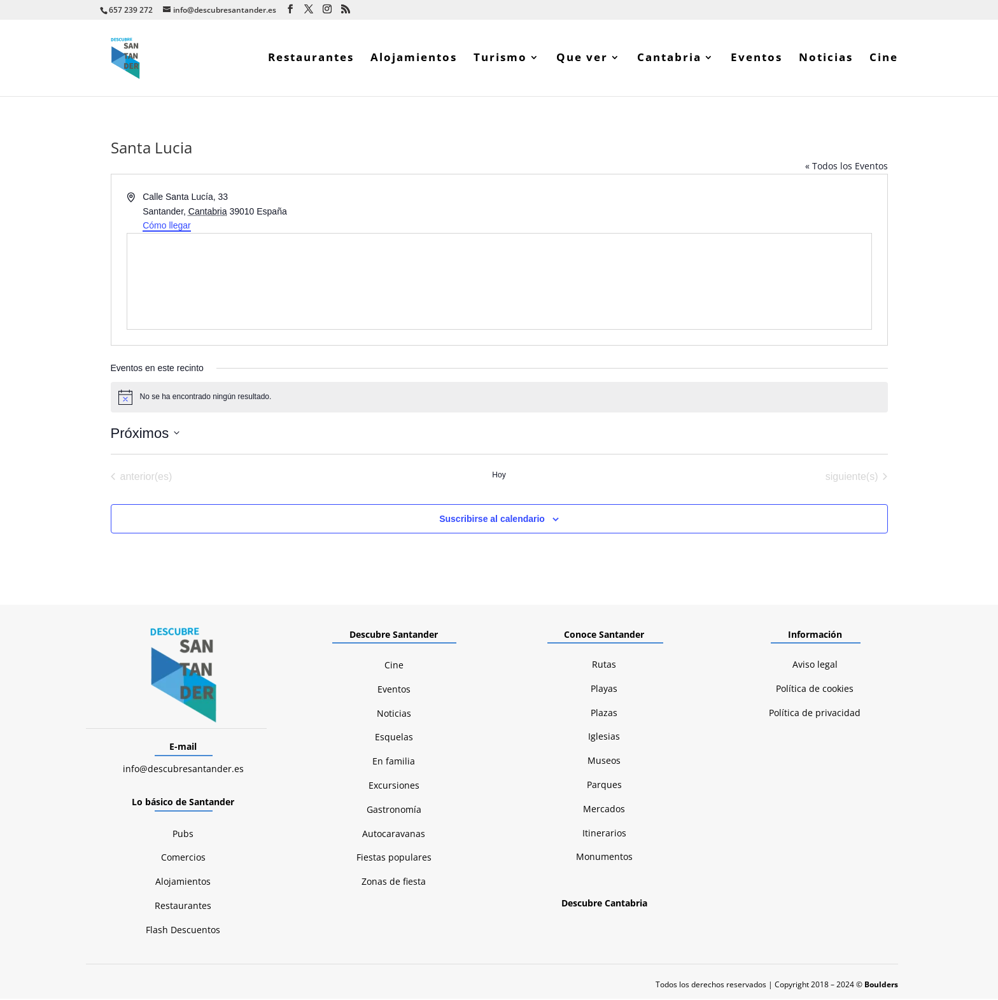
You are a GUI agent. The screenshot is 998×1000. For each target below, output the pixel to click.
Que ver (582, 60)
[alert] (499, 398)
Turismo (500, 60)
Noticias (826, 60)
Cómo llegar (166, 227)
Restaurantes (311, 60)
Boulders (881, 985)
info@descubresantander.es (183, 770)
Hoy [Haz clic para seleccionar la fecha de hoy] (498, 476)
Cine (883, 60)
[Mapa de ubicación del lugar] (499, 282)
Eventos (756, 60)
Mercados (604, 810)
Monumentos (604, 858)
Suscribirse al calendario (492, 520)
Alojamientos (413, 60)
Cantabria (669, 60)
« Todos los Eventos (846, 167)
